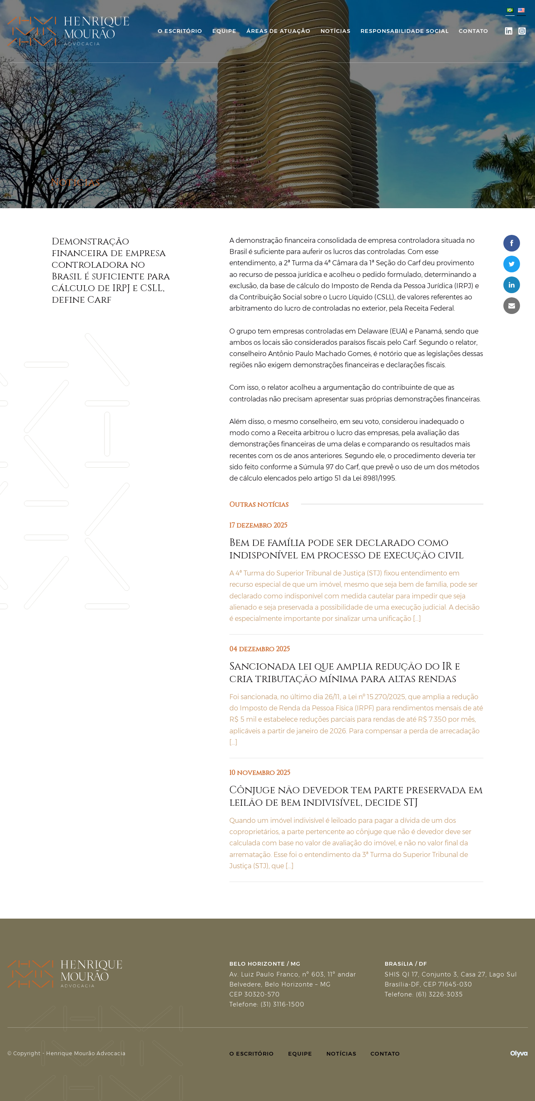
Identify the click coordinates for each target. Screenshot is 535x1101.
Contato (473, 30)
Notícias (336, 30)
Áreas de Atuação (278, 30)
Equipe (224, 30)
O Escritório (180, 30)
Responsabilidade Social (405, 30)
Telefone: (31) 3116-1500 (266, 1004)
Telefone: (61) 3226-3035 (424, 994)
